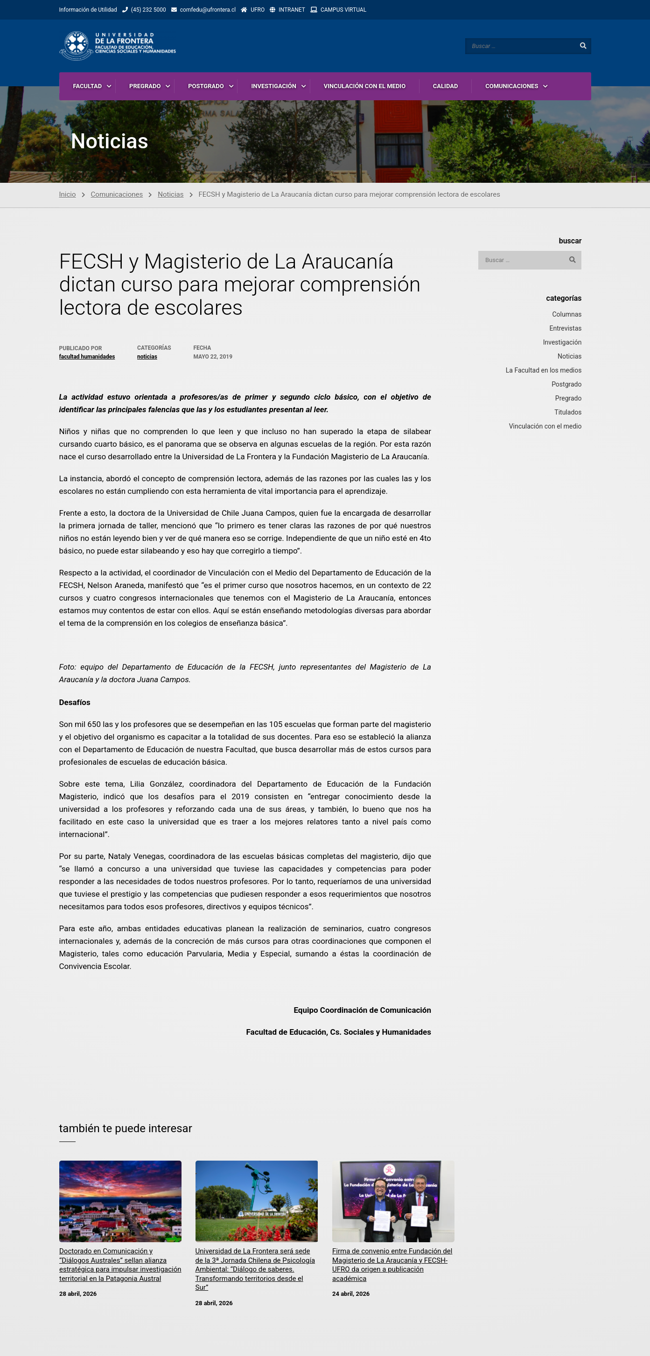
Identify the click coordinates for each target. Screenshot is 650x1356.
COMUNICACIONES (511, 86)
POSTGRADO (206, 86)
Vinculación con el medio (545, 426)
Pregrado (568, 398)
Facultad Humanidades (87, 357)
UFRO (258, 10)
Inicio (67, 195)
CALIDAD (445, 86)
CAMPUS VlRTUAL (343, 10)
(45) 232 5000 (148, 10)
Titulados (567, 412)
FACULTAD (87, 86)
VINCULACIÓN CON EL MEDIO (364, 86)
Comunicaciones (117, 195)
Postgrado (566, 384)
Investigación (562, 342)
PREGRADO (145, 86)
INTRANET (292, 10)
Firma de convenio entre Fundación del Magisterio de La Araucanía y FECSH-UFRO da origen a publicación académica (392, 1265)
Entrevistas (565, 328)
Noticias (170, 195)
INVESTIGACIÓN (273, 86)
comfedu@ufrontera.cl (208, 10)
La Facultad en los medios (544, 370)
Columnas (566, 314)
